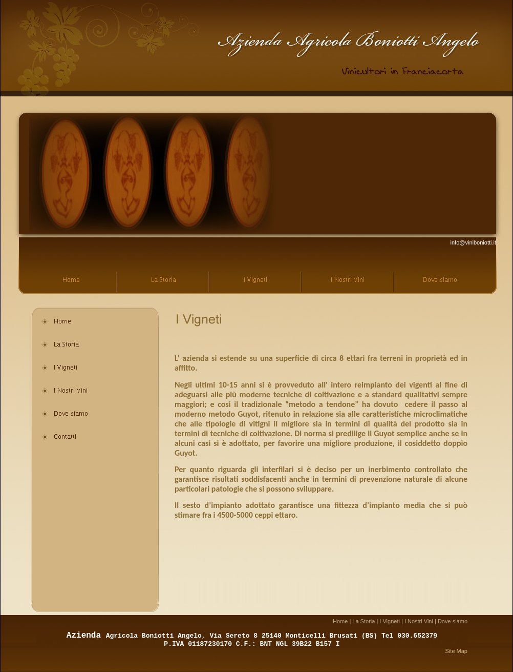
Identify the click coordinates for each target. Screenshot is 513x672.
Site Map (456, 651)
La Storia (363, 621)
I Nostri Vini (418, 621)
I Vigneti (389, 621)
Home (340, 621)
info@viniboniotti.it (473, 242)
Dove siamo (452, 621)
